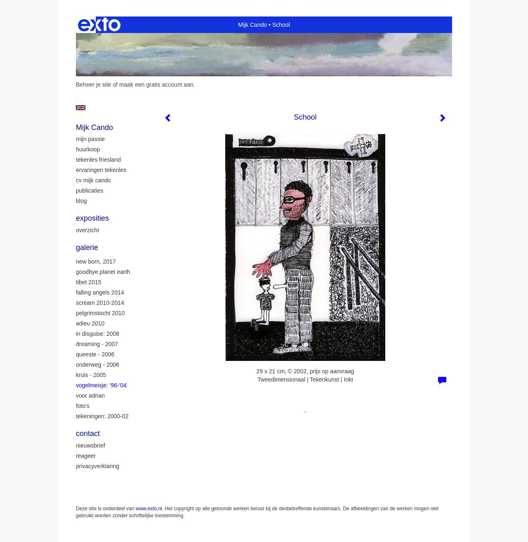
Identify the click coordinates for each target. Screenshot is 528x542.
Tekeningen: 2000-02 (102, 416)
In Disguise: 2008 (97, 333)
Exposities (92, 218)
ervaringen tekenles (101, 170)
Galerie (87, 247)
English (80, 107)
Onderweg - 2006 (97, 364)
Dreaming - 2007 (97, 344)
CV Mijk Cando (93, 180)
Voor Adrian (90, 395)
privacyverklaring (97, 466)
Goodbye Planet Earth (103, 272)
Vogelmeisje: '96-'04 (101, 385)
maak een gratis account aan (156, 84)
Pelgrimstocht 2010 (100, 313)
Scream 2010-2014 (100, 302)
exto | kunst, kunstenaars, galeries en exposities (99, 24)
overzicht (87, 230)
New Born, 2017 (96, 261)
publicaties (89, 190)
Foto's (83, 406)
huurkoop (88, 149)
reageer (86, 455)
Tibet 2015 (88, 282)
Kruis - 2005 (91, 375)
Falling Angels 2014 (100, 292)
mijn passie (90, 139)
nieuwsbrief (90, 445)
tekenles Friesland (98, 159)
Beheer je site (93, 84)
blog (81, 201)
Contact (88, 433)
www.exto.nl (149, 508)
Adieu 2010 (90, 323)
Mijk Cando (252, 24)
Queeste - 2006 (95, 354)
